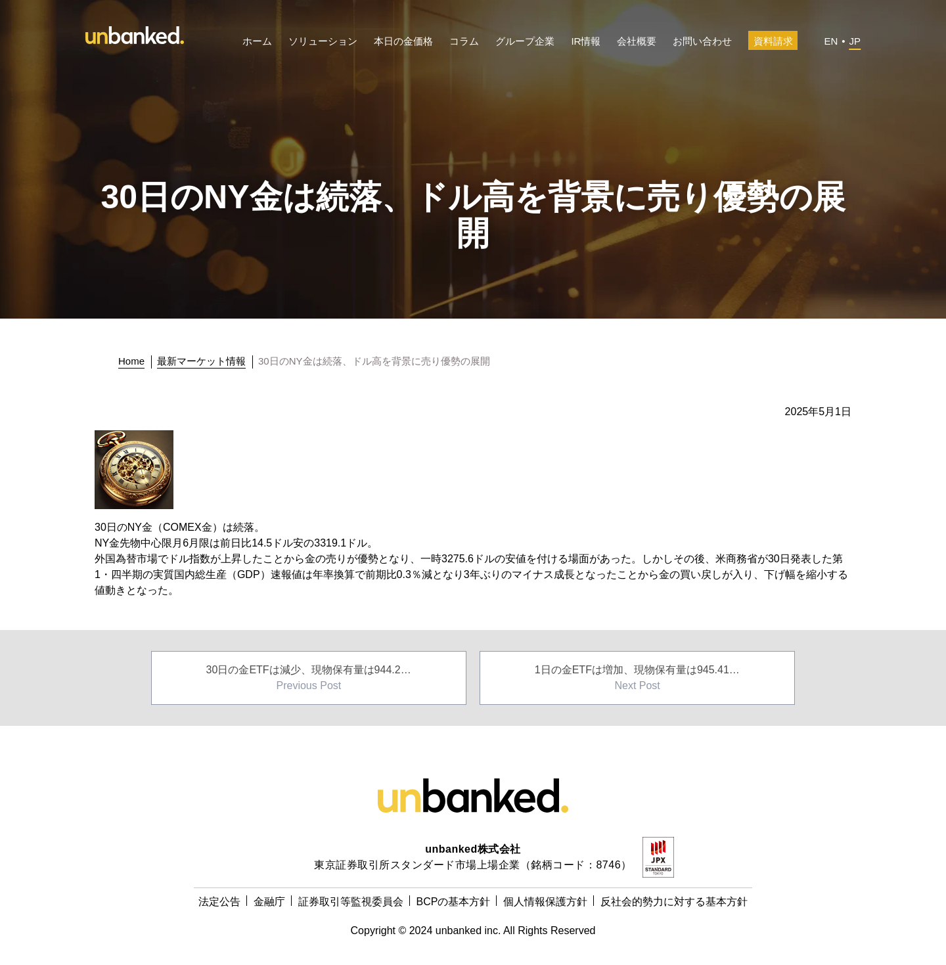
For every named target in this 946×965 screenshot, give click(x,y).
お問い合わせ (702, 41)
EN (831, 41)
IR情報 (585, 41)
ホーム (257, 41)
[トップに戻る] (135, 361)
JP (855, 41)
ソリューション (322, 41)
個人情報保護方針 (545, 901)
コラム (464, 41)
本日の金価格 (403, 41)
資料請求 (773, 41)
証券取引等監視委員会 (350, 901)
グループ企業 (524, 41)
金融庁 (269, 901)
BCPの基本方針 (454, 901)
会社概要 (636, 41)
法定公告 (219, 901)
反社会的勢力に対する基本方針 (674, 901)
